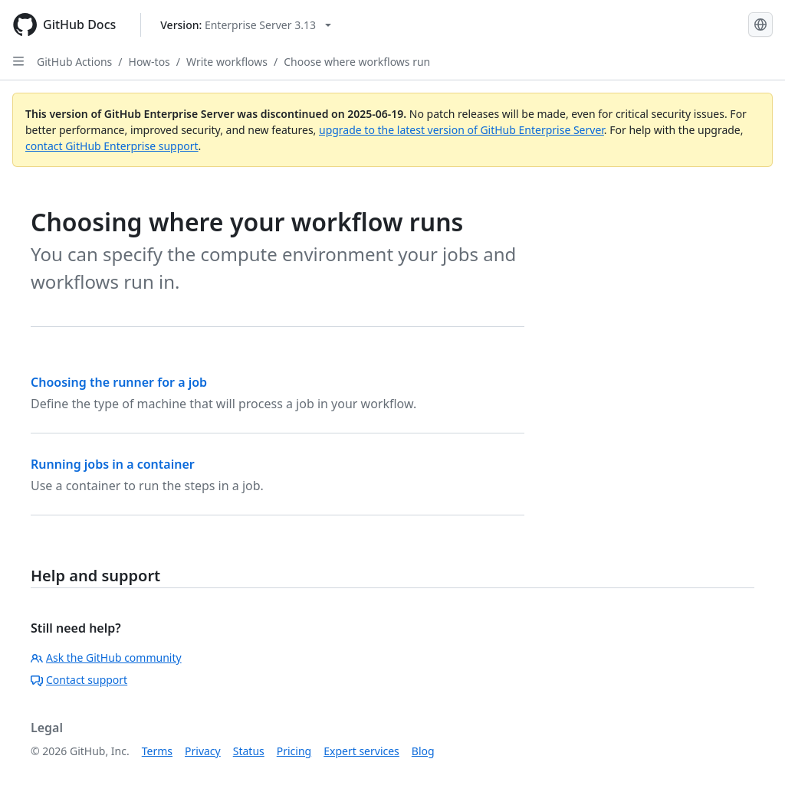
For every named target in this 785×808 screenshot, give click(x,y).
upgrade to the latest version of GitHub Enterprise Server (461, 130)
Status (248, 751)
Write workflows (227, 61)
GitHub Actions (74, 61)
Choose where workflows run (357, 61)
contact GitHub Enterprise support (112, 146)
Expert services (361, 751)
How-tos (149, 61)
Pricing (294, 751)
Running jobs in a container (113, 464)
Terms (157, 751)
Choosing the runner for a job (119, 382)
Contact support (79, 679)
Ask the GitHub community (106, 657)
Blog (423, 751)
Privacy (203, 751)
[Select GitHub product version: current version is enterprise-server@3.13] (245, 25)
